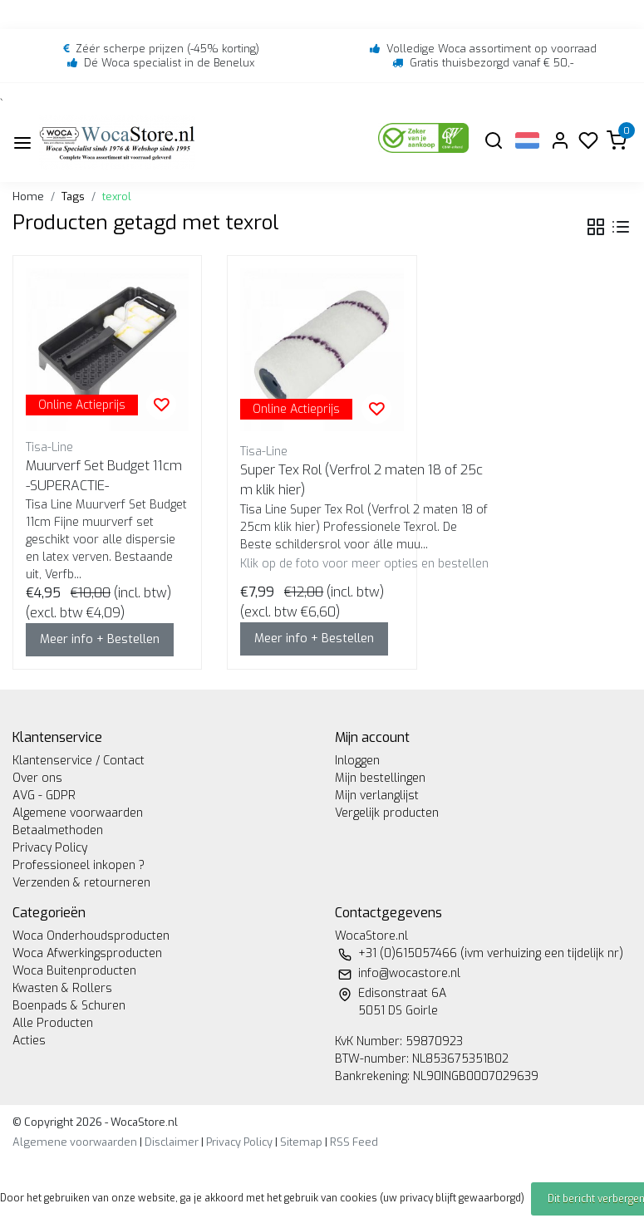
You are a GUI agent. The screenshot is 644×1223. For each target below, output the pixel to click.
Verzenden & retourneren (81, 883)
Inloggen (357, 761)
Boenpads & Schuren (68, 1006)
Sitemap (301, 1142)
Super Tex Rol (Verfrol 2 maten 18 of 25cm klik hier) (361, 480)
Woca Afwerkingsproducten (87, 953)
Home (28, 196)
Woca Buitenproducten (74, 971)
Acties (29, 1041)
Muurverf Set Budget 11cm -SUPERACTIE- (104, 475)
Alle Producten (52, 1023)
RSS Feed (354, 1142)
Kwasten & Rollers (62, 988)
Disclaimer (172, 1142)
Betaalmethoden (57, 830)
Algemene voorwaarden (77, 813)
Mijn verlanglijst (377, 795)
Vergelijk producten (387, 813)
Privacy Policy (49, 848)
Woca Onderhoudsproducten (91, 936)
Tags (73, 196)
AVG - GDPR (44, 795)
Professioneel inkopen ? (78, 865)
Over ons (37, 778)
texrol (116, 196)
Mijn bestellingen (380, 778)
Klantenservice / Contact (78, 761)
